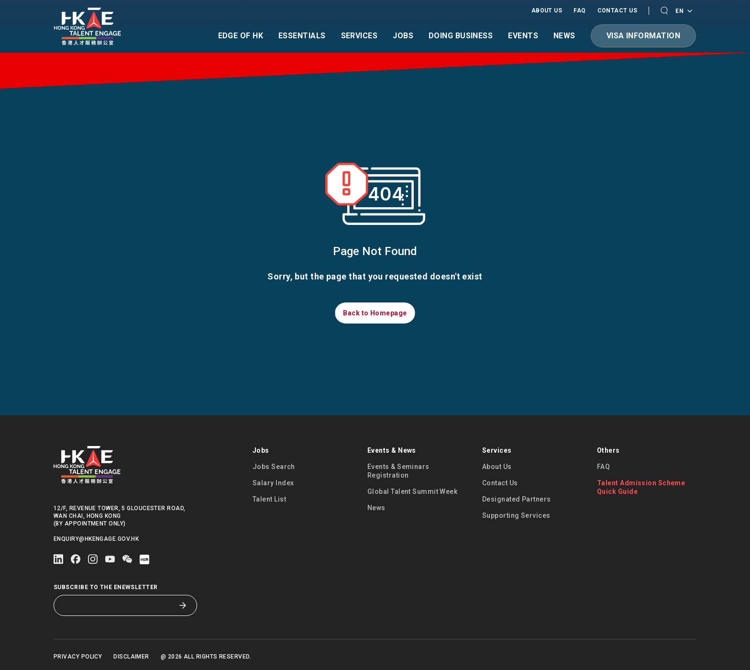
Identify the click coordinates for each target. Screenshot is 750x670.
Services (359, 36)
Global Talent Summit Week (412, 491)
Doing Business (461, 36)
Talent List (269, 499)
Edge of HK (241, 36)
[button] (664, 11)
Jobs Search (274, 466)
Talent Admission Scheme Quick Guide (641, 487)
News (564, 36)
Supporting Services (516, 515)
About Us (546, 10)
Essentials (302, 36)
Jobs (403, 36)
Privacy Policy (78, 656)
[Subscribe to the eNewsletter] (118, 605)
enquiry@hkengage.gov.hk (96, 539)
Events (523, 36)
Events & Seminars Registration (398, 471)
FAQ (579, 10)
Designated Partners (516, 499)
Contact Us (617, 10)
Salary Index (273, 483)
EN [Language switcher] (683, 11)
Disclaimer (131, 656)
